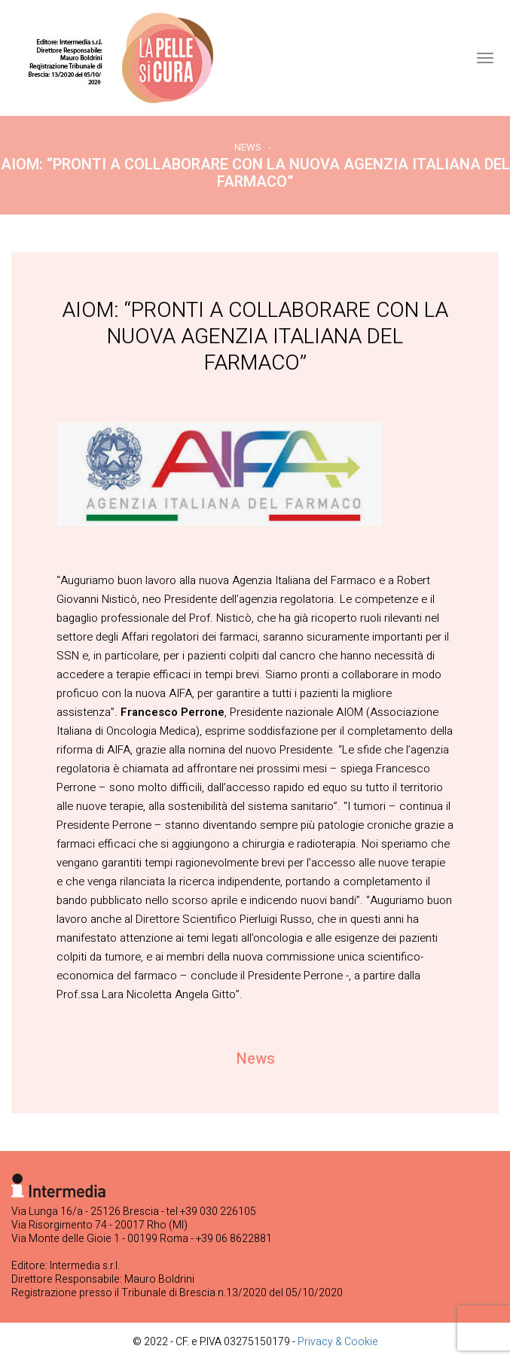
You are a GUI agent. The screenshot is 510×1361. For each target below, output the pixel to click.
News (247, 147)
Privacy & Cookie (338, 1342)
